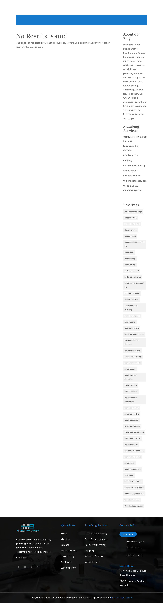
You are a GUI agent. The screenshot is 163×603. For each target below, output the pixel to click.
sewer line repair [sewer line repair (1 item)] (131, 445)
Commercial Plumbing (96, 533)
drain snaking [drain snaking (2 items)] (130, 259)
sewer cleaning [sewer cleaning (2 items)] (131, 385)
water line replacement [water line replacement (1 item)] (134, 494)
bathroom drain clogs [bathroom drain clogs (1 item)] (133, 212)
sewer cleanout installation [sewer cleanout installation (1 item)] (131, 400)
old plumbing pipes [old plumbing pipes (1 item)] (132, 316)
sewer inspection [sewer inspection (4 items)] (131, 420)
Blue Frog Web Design (121, 597)
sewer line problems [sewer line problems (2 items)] (133, 438)
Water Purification (94, 556)
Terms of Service (69, 550)
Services (65, 544)
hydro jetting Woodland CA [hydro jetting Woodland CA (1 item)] (134, 285)
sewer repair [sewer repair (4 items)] (129, 463)
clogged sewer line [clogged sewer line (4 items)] (132, 224)
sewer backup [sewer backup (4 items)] (130, 369)
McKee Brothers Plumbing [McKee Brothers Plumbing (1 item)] (131, 308)
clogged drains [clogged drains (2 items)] (130, 218)
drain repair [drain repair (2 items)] (129, 252)
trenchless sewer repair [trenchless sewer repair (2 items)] (134, 487)
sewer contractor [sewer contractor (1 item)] (131, 408)
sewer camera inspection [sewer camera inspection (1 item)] (130, 377)
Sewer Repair (130, 170)
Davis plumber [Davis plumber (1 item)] (130, 230)
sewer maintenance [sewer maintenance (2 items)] (133, 457)
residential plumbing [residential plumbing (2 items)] (133, 357)
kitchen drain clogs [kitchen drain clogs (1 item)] (132, 293)
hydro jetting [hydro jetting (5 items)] (130, 265)
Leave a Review (68, 567)
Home (64, 533)
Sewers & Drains (131, 175)
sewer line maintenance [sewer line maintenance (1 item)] (134, 432)
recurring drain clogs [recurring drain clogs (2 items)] (133, 351)
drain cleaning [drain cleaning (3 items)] (130, 236)
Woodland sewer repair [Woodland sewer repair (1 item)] (134, 506)
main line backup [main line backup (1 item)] (131, 299)
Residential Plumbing (134, 165)
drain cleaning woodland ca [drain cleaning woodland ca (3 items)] (134, 244)
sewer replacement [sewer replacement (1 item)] (132, 469)
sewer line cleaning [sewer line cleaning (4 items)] (132, 426)
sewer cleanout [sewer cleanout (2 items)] (131, 391)
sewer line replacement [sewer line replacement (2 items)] (134, 451)
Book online (128, 534)
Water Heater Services (134, 180)
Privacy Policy (67, 556)
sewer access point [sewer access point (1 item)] (132, 363)
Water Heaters (92, 562)
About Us (65, 539)
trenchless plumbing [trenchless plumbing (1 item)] (133, 481)
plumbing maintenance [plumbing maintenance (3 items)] (134, 334)
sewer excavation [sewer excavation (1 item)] (132, 414)
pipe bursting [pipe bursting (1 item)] (130, 322)
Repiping (127, 160)
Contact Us (66, 562)
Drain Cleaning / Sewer (96, 539)
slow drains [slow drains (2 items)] (129, 475)
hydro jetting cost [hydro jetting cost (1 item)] (132, 271)
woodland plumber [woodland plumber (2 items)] (132, 500)
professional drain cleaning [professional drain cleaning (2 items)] (132, 342)
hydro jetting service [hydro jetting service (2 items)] (133, 277)
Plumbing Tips (130, 155)
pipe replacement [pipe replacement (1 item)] (132, 328)
